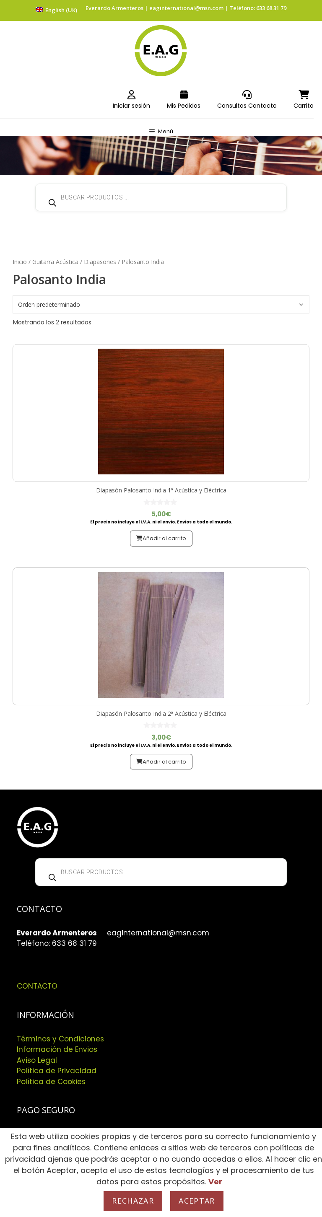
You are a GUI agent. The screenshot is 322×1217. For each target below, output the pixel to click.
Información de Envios (57, 1049)
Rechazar (133, 1201)
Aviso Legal (37, 1060)
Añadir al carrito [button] (164, 538)
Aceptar (197, 1201)
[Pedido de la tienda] (161, 304)
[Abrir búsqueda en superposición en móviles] (161, 197)
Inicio (20, 262)
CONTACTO (37, 986)
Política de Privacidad (56, 1071)
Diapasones (100, 262)
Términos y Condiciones (60, 1039)
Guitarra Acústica (55, 262)
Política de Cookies (51, 1082)
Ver (215, 1181)
